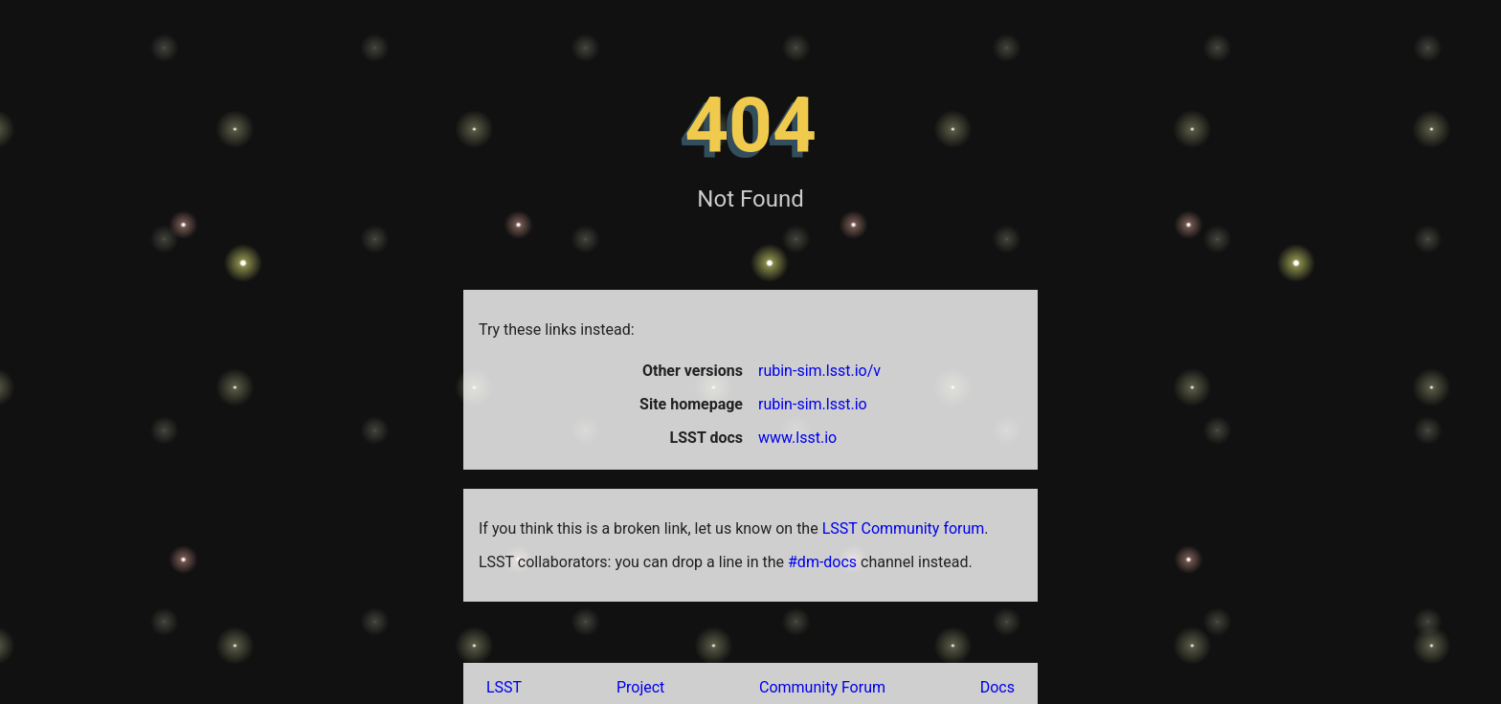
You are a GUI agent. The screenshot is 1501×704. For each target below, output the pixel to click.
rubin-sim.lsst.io (812, 404)
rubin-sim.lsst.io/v (819, 371)
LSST (504, 687)
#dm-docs (822, 562)
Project (640, 687)
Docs (997, 687)
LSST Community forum (903, 528)
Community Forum (822, 687)
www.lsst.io (797, 438)
